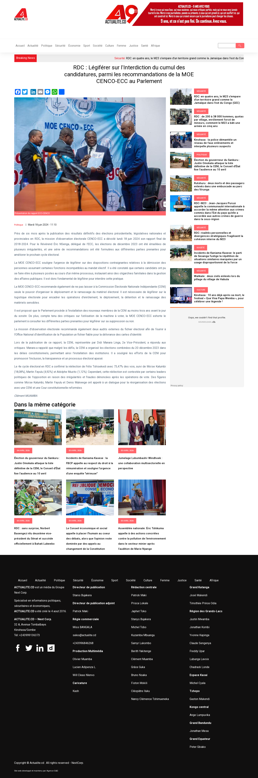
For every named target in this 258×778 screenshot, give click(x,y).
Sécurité (60, 45)
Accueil (20, 45)
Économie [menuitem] (97, 580)
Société (97, 45)
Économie (74, 45)
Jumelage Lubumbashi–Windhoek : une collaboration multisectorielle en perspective (141, 463)
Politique (46, 45)
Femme (121, 45)
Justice (133, 45)
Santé (144, 45)
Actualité (32, 45)
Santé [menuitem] (198, 580)
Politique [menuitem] (59, 580)
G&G (56, 771)
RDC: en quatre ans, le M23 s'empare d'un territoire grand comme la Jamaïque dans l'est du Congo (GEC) (217, 99)
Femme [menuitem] (165, 580)
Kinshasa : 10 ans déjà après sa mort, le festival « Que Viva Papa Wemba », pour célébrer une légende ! (219, 298)
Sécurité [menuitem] (78, 580)
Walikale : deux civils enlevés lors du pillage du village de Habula (217, 277)
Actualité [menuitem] (40, 580)
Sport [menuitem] (114, 580)
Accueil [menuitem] (22, 580)
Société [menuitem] (131, 580)
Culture (109, 45)
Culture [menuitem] (148, 580)
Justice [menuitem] (182, 580)
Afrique (155, 45)
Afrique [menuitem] (214, 580)
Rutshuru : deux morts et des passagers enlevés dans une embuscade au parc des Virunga (219, 186)
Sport (86, 45)
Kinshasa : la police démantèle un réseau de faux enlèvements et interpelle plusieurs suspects (215, 143)
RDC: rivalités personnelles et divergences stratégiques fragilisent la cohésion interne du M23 (218, 236)
